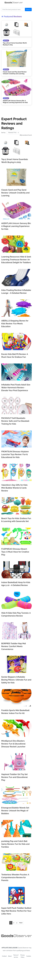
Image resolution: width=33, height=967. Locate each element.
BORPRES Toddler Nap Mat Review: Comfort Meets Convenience (13, 646)
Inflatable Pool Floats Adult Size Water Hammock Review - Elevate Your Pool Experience (15, 388)
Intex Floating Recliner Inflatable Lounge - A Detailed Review (16, 291)
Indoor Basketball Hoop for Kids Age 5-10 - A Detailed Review (15, 583)
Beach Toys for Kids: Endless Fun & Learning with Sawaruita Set (16, 519)
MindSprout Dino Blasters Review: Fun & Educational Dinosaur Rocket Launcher (13, 744)
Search (28, 9)
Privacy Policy (22, 956)
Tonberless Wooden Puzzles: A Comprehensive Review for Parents (15, 877)
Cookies (28, 956)
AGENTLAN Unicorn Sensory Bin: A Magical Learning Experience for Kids (16, 226)
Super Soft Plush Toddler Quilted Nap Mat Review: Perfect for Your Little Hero (16, 911)
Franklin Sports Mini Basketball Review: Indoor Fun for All (15, 711)
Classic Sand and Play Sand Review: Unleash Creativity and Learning (15, 193)
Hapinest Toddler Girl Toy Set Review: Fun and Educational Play (14, 777)
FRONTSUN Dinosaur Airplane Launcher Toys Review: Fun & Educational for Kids (15, 454)
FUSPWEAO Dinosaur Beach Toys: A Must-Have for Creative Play (15, 552)
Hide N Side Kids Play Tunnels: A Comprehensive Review (16, 614)
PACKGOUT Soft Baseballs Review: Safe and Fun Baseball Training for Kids (15, 421)
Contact (4, 956)
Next (20, 923)
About (10, 956)
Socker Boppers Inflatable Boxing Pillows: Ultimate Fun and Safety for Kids (16, 680)
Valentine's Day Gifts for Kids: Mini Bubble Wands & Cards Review (14, 488)
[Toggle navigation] (6, 6)
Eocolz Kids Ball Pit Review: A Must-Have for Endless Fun (14, 355)
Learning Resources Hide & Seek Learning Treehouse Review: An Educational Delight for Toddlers (16, 260)
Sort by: (3, 132)
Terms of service (15, 956)
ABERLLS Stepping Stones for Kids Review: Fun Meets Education (14, 324)
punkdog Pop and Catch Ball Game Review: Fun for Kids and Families (15, 844)
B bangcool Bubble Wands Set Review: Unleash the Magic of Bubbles (15, 811)
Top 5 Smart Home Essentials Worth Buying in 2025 (14, 160)
